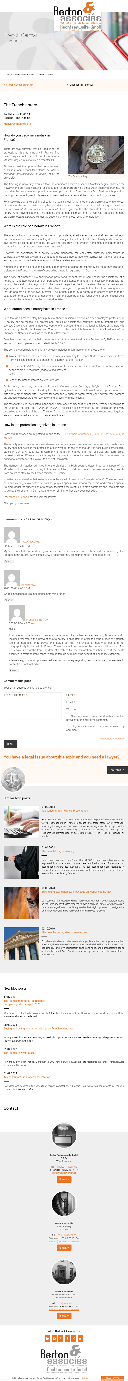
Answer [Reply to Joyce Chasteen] (8, 561)
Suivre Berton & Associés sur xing (73, 1338)
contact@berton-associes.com (64, 1241)
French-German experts (26, 74)
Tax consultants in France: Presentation (65, 810)
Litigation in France (80, 84)
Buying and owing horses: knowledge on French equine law (76, 891)
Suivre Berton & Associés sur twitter (60, 1338)
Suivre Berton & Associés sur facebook (67, 1338)
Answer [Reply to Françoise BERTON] (14, 670)
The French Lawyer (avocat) (58, 851)
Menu (7, 6)
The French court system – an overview (65, 932)
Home (6, 74)
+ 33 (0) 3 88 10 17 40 (66, 1303)
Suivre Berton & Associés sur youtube (54, 1338)
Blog (12, 74)
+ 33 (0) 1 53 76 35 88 (66, 1235)
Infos (120, 6)
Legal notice (113, 1378)
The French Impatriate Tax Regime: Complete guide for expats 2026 (24, 1002)
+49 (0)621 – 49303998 (66, 1167)
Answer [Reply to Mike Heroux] (8, 600)
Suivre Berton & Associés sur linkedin (47, 1338)
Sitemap (85, 1378)
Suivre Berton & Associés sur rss (80, 1338)
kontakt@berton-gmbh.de (64, 1173)
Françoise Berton (17, 497)
